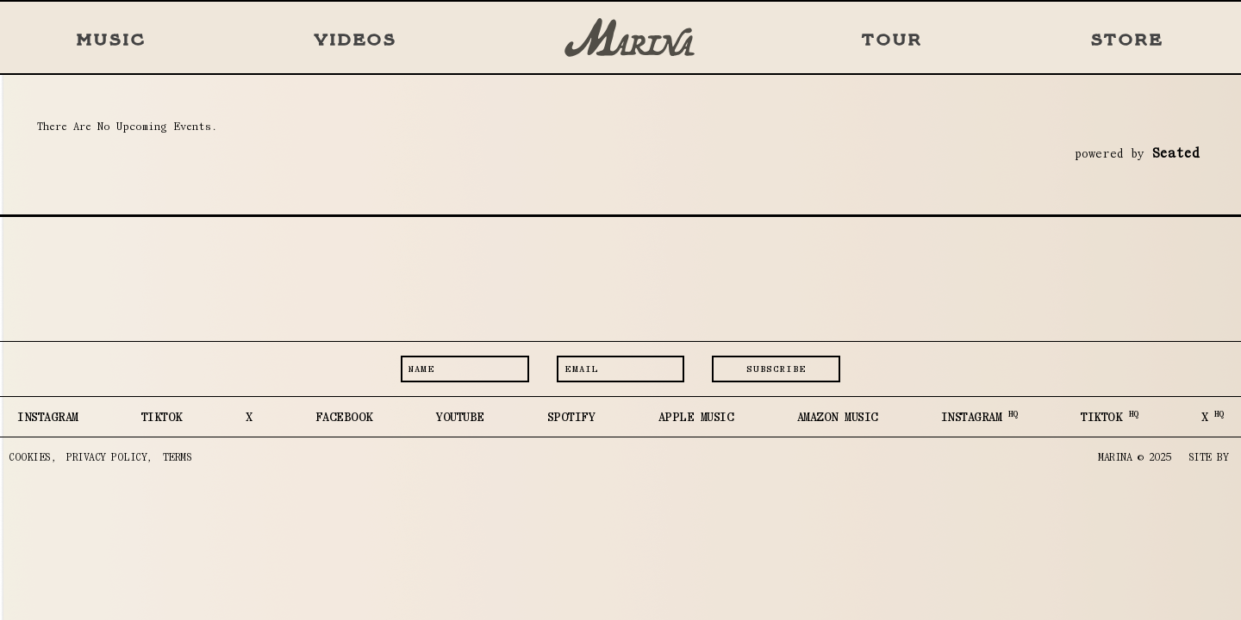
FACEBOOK (344, 417)
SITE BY (1208, 457)
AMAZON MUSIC (837, 417)
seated (1175, 152)
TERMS (177, 457)
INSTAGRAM (47, 417)
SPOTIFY (571, 417)
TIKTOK (162, 417)
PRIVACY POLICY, (109, 457)
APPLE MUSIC (696, 417)
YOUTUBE (460, 417)
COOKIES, (32, 457)
